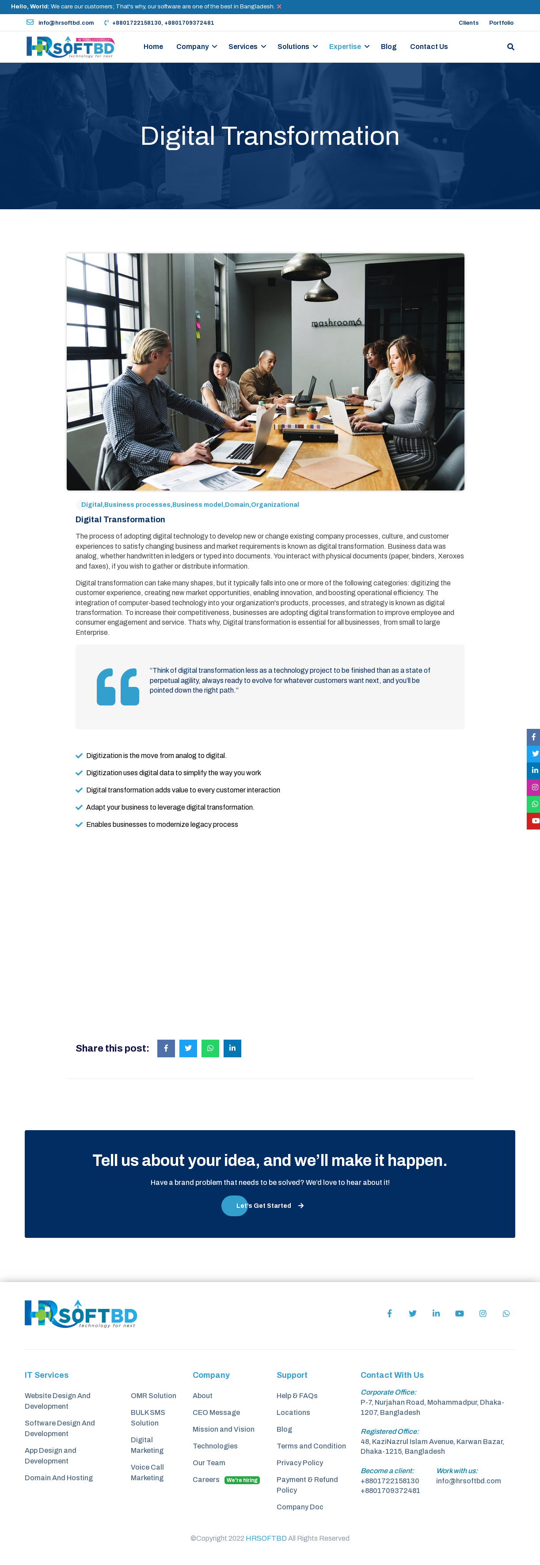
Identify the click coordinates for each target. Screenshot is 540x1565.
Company (192, 46)
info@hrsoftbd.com (60, 23)
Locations (293, 1412)
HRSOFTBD (266, 1538)
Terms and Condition (311, 1446)
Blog (389, 46)
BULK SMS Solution (148, 1418)
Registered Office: (390, 1431)
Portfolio (501, 23)
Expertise (345, 46)
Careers (226, 1480)
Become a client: (387, 1470)
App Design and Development (50, 1456)
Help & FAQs (297, 1395)
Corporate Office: (388, 1392)
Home (153, 46)
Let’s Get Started (270, 1206)
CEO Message (216, 1412)
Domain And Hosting (59, 1478)
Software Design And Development (60, 1428)
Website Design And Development (58, 1401)
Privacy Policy (300, 1463)
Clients (469, 23)
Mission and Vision (224, 1429)
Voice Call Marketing (147, 1472)
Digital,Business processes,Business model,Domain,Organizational (190, 505)
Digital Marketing (147, 1445)
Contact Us (429, 46)
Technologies (215, 1446)
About (203, 1395)
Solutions (293, 46)
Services (243, 46)
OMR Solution (153, 1395)
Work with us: (457, 1470)
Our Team (209, 1463)
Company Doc (300, 1507)
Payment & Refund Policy (307, 1485)
